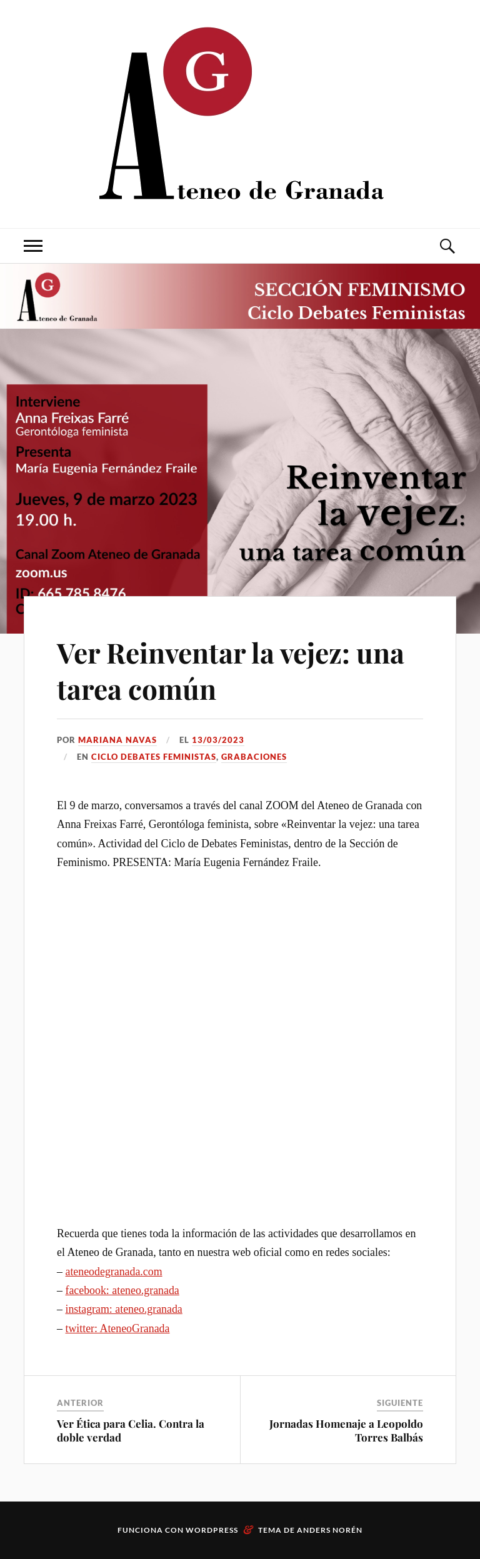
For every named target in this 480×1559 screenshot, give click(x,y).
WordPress (212, 1530)
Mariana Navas (117, 740)
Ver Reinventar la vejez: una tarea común (230, 670)
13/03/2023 (218, 740)
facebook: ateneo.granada (122, 1290)
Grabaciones (254, 757)
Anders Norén (329, 1530)
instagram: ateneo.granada (123, 1309)
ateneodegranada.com (113, 1271)
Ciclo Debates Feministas (153, 757)
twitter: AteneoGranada (117, 1328)
